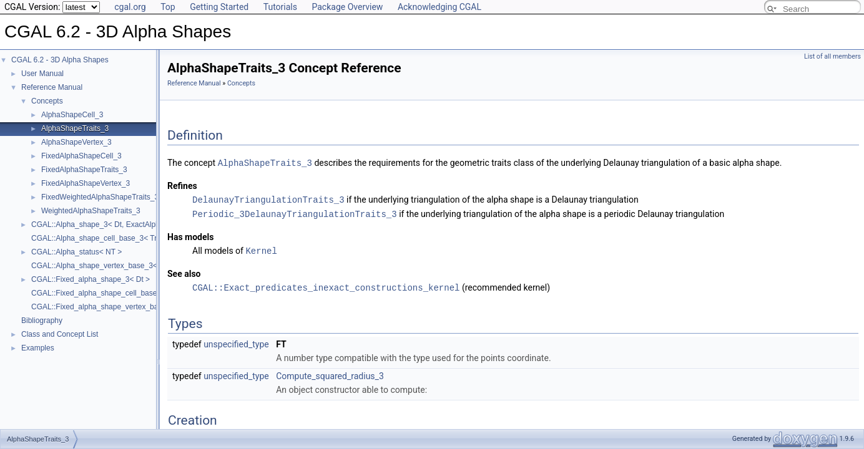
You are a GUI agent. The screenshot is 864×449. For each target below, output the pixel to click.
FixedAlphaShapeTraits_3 (84, 169)
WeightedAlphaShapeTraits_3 (90, 210)
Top (167, 7)
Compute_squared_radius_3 (330, 373)
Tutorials (280, 7)
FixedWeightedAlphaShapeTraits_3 (100, 197)
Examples (37, 348)
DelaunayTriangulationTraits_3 (268, 199)
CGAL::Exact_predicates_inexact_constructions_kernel (325, 285)
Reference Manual (51, 87)
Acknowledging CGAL (439, 7)
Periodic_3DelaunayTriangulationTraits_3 (294, 212)
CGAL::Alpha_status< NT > (76, 252)
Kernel (261, 248)
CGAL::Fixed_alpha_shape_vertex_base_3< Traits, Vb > (125, 306)
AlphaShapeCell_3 (72, 114)
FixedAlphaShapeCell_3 (81, 156)
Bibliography (41, 320)
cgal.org (129, 7)
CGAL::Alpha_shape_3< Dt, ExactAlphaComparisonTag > (127, 224)
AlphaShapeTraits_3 (75, 128)
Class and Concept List (59, 334)
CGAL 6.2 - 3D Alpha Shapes (60, 60)
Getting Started (219, 7)
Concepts (47, 101)
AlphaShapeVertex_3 (76, 142)
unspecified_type (236, 341)
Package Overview (347, 7)
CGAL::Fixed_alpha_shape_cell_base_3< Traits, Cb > (120, 293)
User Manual (42, 73)
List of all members (832, 56)
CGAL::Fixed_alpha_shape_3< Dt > (90, 279)
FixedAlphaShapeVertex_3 (85, 183)
